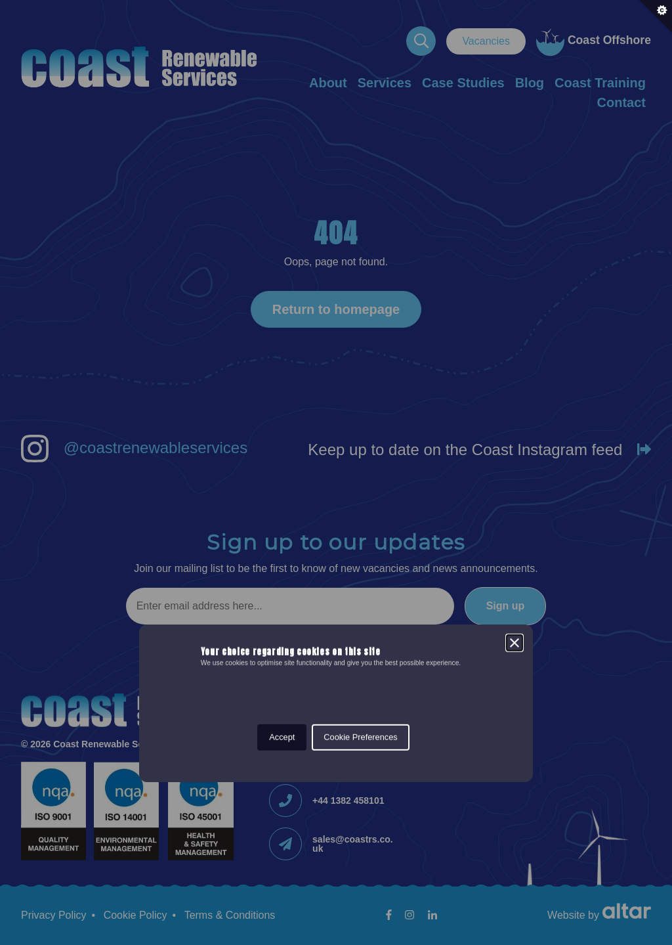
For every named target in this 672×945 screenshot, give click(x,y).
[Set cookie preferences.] (655, 16)
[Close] (514, 412)
